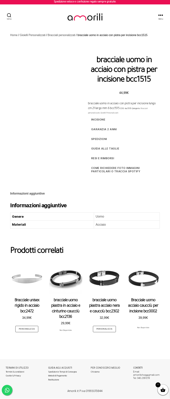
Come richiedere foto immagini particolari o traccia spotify (115, 170)
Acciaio (101, 225)
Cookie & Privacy (13, 376)
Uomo (100, 217)
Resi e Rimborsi (102, 158)
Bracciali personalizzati (61, 35)
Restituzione (53, 380)
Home (14, 35)
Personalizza (27, 329)
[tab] (27, 194)
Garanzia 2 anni (104, 129)
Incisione (98, 120)
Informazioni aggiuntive (27, 194)
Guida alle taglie (105, 149)
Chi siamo (95, 372)
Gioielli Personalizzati (32, 35)
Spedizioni (99, 139)
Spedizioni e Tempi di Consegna (62, 372)
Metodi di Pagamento (57, 376)
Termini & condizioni (15, 372)
